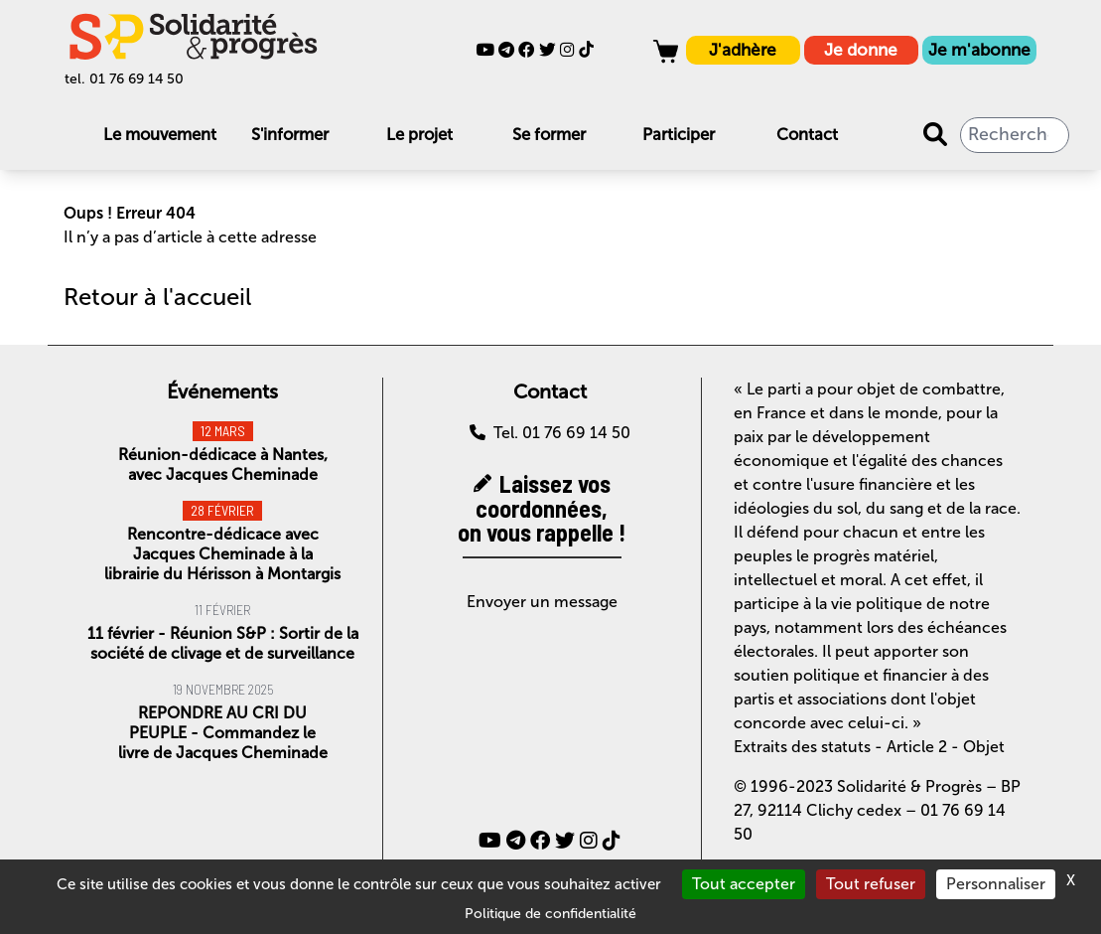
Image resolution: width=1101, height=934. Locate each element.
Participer (678, 134)
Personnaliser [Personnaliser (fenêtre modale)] (995, 883)
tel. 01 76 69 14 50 (124, 79)
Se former (549, 134)
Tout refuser (870, 883)
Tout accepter (743, 883)
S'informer (290, 134)
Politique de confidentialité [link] (550, 913)
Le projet (419, 134)
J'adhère (742, 50)
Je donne (860, 50)
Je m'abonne (979, 50)
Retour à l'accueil (157, 296)
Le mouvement (159, 134)
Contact (807, 134)
